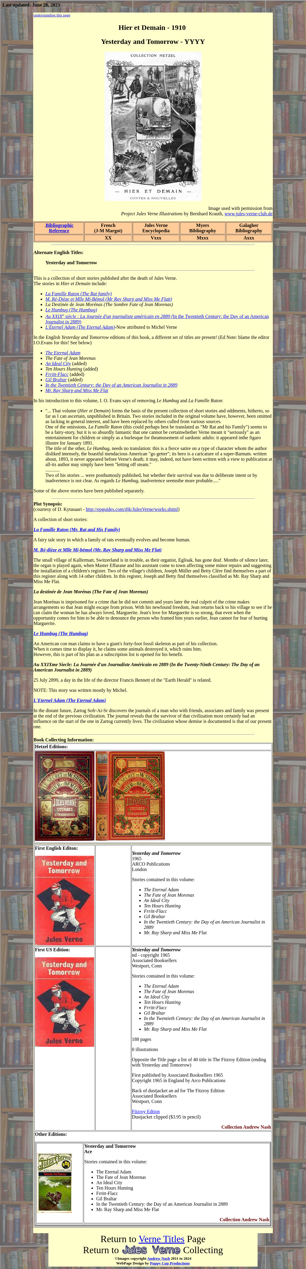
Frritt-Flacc (56, 374)
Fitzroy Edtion (146, 1111)
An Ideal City (58, 363)
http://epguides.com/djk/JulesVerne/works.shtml (132, 509)
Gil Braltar (56, 379)
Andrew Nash (158, 1258)
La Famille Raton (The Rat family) (78, 293)
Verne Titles (162, 1238)
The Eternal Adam (62, 352)
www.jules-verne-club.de (248, 213)
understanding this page (51, 15)
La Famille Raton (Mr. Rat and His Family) (76, 529)
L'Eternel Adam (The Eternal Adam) (69, 700)
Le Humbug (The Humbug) (71, 309)
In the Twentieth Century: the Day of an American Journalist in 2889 (111, 385)
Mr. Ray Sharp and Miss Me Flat (76, 390)
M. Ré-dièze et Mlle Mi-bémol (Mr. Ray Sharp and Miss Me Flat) (97, 549)
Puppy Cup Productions (170, 1263)
